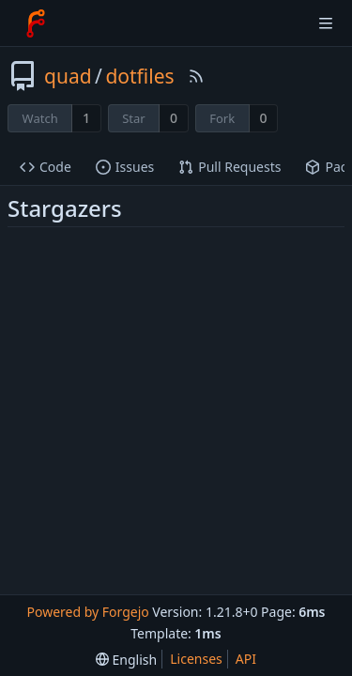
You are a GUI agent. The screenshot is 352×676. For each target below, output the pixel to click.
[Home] (35, 23)
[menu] (126, 659)
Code (45, 167)
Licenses (196, 659)
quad (68, 76)
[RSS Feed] (196, 76)
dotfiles (139, 76)
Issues (125, 167)
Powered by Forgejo (87, 612)
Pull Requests (229, 167)
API (246, 659)
